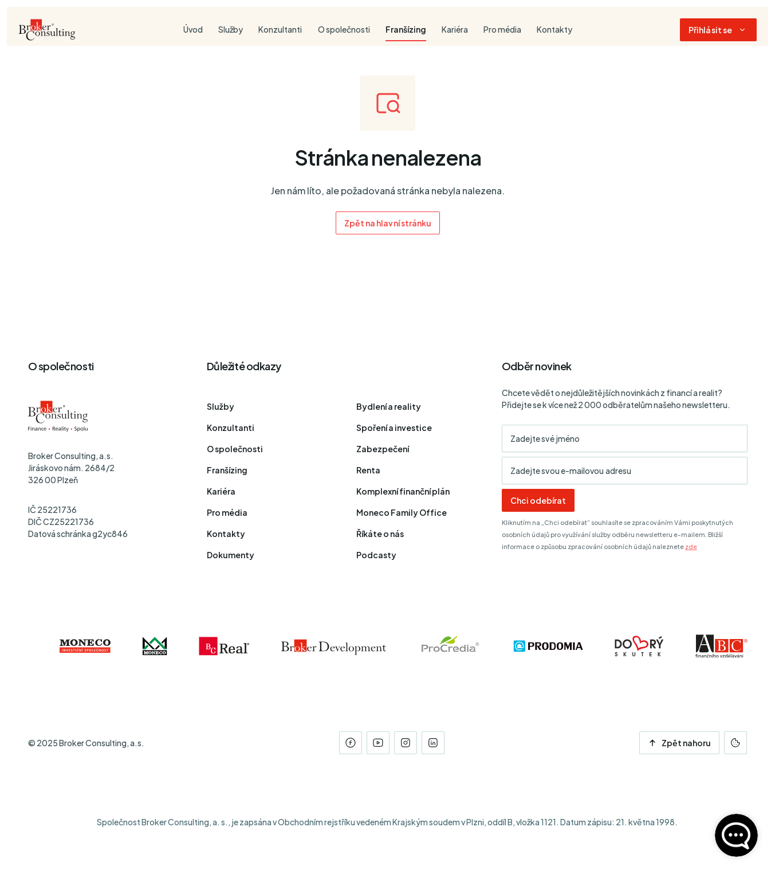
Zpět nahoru (679, 743)
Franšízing (227, 470)
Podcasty (376, 555)
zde (691, 546)
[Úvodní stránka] (47, 29)
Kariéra (221, 491)
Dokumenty (230, 555)
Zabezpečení (382, 449)
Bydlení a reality (388, 406)
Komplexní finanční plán (403, 491)
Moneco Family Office (401, 512)
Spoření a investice (394, 427)
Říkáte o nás (380, 533)
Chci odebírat (538, 500)
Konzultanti (230, 427)
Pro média (227, 512)
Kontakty (226, 533)
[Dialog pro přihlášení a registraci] (718, 29)
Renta (368, 470)
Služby (220, 406)
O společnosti (235, 449)
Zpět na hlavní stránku (387, 223)
